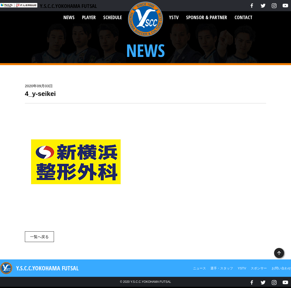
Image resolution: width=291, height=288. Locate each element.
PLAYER (89, 17)
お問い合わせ (281, 268)
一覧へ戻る (39, 237)
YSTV (174, 17)
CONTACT (243, 17)
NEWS (69, 17)
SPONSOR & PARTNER (206, 17)
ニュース (199, 268)
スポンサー (259, 268)
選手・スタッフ (221, 268)
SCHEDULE (112, 17)
